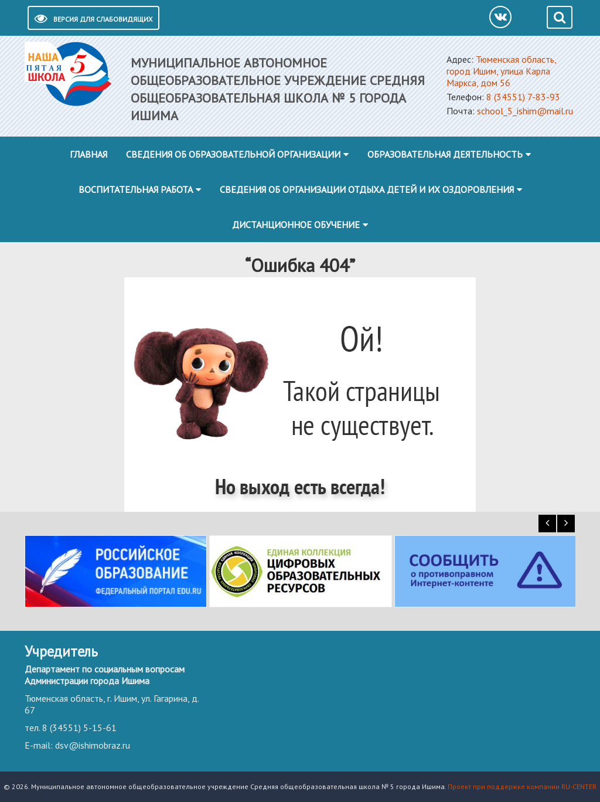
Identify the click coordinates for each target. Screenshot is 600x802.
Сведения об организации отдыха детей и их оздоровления (367, 189)
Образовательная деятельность (445, 154)
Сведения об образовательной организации (233, 154)
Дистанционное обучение (296, 224)
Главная (88, 154)
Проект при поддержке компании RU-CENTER (522, 786)
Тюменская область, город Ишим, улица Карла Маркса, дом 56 (501, 71)
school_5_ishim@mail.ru (525, 111)
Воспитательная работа (136, 189)
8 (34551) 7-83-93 (523, 97)
